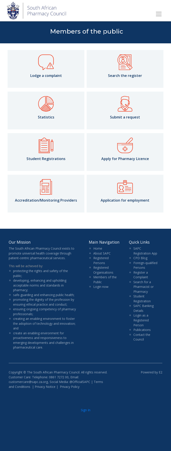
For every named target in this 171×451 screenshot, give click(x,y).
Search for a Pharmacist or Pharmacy (143, 287)
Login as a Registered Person (141, 320)
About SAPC (102, 253)
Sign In (85, 410)
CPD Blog (140, 258)
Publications (142, 330)
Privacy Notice (45, 387)
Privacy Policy (69, 387)
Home (97, 248)
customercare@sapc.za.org (28, 382)
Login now (100, 287)
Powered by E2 (151, 372)
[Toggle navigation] (159, 14)
